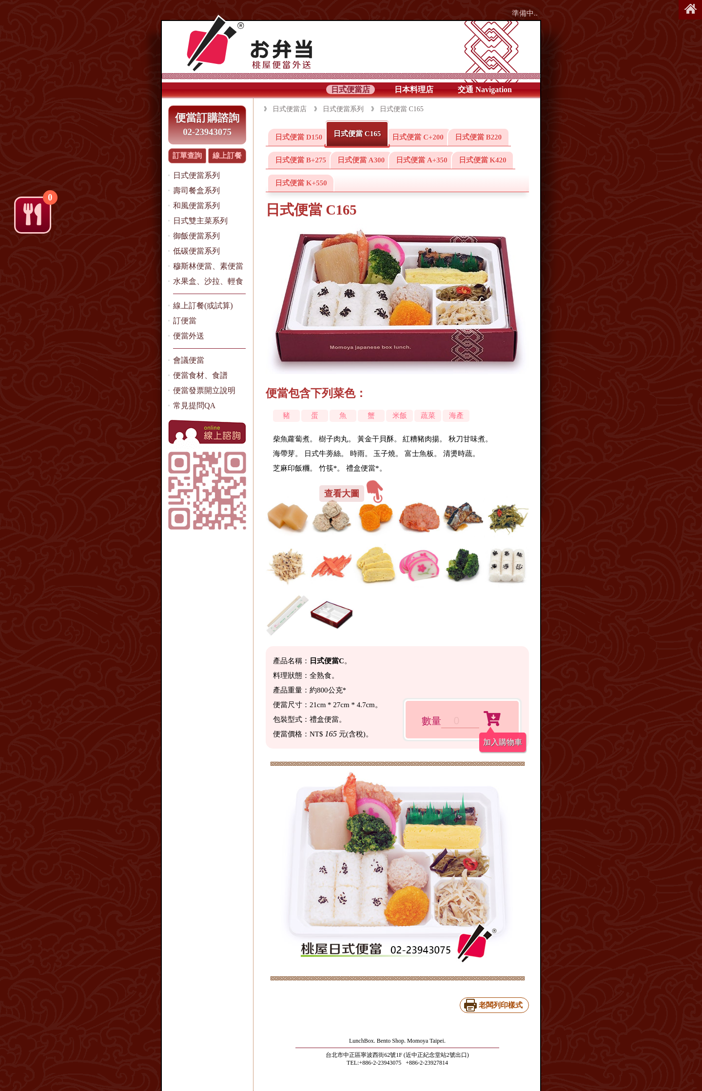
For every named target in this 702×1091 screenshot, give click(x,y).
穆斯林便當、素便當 (208, 266)
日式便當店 (350, 89)
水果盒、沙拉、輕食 (208, 281)
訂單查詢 (187, 155)
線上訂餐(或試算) (203, 305)
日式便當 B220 (478, 137)
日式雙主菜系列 (200, 221)
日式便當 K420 (483, 160)
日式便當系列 (196, 175)
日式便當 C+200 (418, 137)
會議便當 (188, 360)
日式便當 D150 (298, 137)
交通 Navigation (485, 89)
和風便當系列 (196, 205)
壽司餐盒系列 (196, 190)
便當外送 (188, 336)
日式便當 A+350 (422, 160)
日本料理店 (413, 89)
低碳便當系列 (196, 251)
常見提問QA (194, 405)
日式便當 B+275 (300, 160)
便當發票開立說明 (204, 390)
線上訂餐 (227, 155)
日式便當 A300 (361, 160)
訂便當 (184, 321)
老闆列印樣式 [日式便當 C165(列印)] (501, 1005)
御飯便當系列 (196, 236)
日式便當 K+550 (301, 183)
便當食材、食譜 (200, 375)
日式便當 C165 (357, 134)
